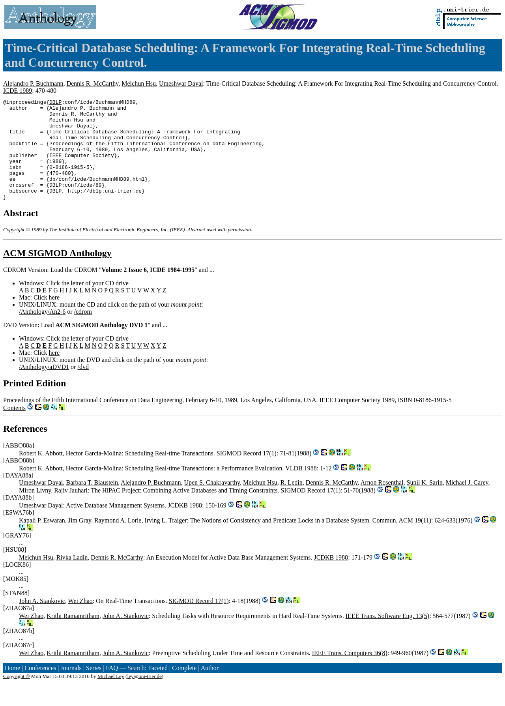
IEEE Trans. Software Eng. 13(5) (387, 636)
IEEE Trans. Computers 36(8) (349, 673)
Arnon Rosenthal (382, 502)
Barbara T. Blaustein (92, 502)
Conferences (40, 688)
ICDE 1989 (17, 90)
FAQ (112, 688)
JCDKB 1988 (185, 525)
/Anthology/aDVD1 (44, 387)
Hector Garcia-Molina (94, 473)
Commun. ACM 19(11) (401, 540)
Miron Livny (35, 510)
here (54, 317)
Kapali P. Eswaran (42, 540)
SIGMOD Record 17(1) (247, 473)
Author (210, 688)
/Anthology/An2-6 (42, 331)
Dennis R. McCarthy (92, 83)
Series (93, 688)
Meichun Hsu (139, 83)
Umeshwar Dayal (181, 83)
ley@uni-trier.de (144, 696)
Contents (14, 428)
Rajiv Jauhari (71, 510)
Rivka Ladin (72, 577)
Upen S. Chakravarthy (212, 502)
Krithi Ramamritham (73, 636)
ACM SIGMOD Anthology (57, 273)
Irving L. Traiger (165, 540)
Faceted (158, 688)
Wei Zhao (80, 621)
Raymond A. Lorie (118, 540)
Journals (70, 688)
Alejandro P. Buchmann (33, 83)
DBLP (55, 103)
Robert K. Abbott (41, 473)
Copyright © (16, 696)
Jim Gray (79, 540)
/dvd (82, 387)
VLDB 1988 (301, 488)
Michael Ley (110, 696)
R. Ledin (292, 502)
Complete (184, 688)
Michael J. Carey (467, 502)
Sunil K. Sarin (425, 502)
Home (12, 688)
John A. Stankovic (42, 621)
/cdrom (83, 331)
